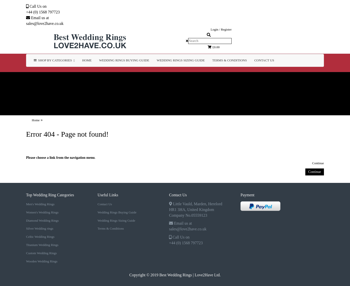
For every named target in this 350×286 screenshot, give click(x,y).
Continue (318, 163)
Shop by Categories (54, 60)
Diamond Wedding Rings (148, 79)
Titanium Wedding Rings (317, 79)
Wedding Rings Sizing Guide (116, 220)
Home (87, 60)
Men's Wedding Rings (31, 79)
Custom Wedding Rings (34, 93)
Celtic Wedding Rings (259, 79)
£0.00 (214, 47)
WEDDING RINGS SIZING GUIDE (181, 60)
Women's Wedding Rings (88, 79)
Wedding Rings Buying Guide (117, 212)
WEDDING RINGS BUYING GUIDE (124, 60)
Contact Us (264, 60)
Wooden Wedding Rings (92, 93)
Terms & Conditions (111, 228)
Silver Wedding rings (205, 79)
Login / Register (221, 29)
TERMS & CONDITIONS (229, 60)
